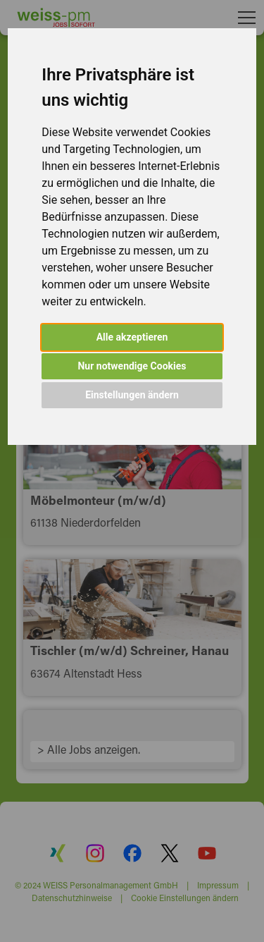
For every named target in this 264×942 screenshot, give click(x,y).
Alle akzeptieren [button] (132, 337)
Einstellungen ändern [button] (132, 394)
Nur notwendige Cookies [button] (131, 366)
